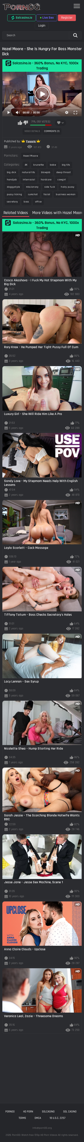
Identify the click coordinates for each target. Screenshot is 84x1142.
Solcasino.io (21, 18)
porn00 (10, 1111)
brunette (38, 164)
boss (26, 201)
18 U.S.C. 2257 (57, 1118)
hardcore (46, 179)
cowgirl (61, 179)
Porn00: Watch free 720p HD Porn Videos (34, 1135)
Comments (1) (52, 131)
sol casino (69, 1111)
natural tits (28, 172)
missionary (32, 187)
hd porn (28, 1111)
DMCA (38, 1118)
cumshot (33, 194)
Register (67, 18)
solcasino (48, 1111)
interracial (29, 179)
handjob (12, 179)
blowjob (45, 172)
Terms (22, 1118)
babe (53, 164)
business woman (65, 194)
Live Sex (47, 18)
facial (47, 194)
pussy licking (14, 194)
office (38, 201)
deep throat (63, 172)
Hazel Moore (30, 155)
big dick (11, 172)
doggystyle (13, 187)
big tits (66, 164)
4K (26, 164)
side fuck (49, 187)
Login (41, 26)
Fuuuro (31, 141)
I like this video (20, 123)
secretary (12, 201)
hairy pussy (67, 187)
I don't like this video (25, 123)
